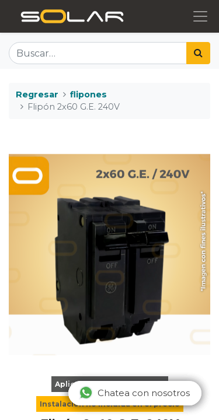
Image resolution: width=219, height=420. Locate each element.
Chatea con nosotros (134, 393)
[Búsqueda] (198, 53)
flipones (88, 94)
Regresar (37, 94)
